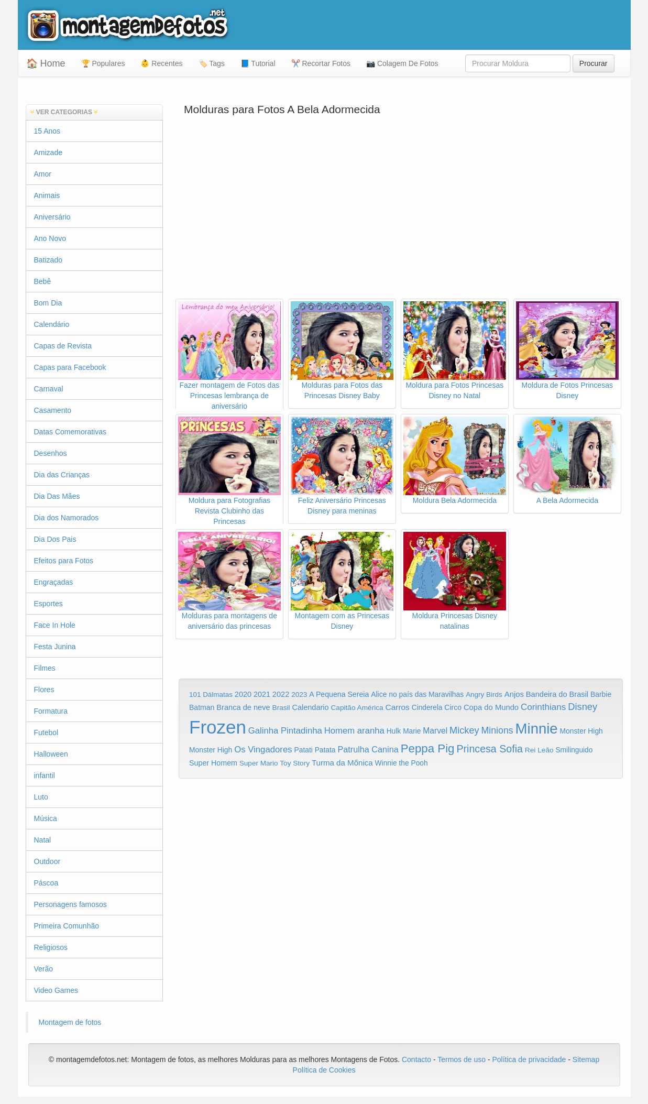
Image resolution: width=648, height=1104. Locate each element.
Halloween (51, 754)
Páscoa (46, 883)
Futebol (46, 732)
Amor (42, 174)
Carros (398, 707)
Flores (44, 689)
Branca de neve (243, 707)
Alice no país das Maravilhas (417, 694)
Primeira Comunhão (67, 926)
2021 (262, 694)
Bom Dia (48, 303)
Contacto (417, 1059)
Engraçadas (53, 582)
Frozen (217, 727)
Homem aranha (354, 731)
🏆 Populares (103, 63)
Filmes (45, 668)
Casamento (53, 410)
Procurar (593, 63)
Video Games (56, 990)
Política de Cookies (324, 1070)
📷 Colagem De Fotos (402, 63)
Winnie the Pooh (401, 763)
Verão (43, 969)
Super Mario (258, 763)
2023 (299, 694)
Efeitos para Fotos (64, 560)
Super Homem (213, 763)
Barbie (600, 694)
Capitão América (357, 708)
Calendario (310, 707)
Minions (497, 730)
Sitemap (586, 1059)
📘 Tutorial (258, 63)
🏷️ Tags (212, 63)
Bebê (42, 281)
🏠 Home (45, 63)
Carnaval (48, 389)
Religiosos (51, 947)
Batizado (48, 260)
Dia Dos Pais (55, 539)
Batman (201, 707)
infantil (44, 775)
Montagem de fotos (70, 1022)
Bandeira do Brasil (557, 694)
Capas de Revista (63, 346)
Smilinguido (573, 750)
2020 (243, 694)
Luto (41, 797)
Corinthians (543, 707)
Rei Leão (539, 750)
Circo (453, 707)
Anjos (514, 694)
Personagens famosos (70, 904)
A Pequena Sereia (339, 694)
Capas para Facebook (70, 367)
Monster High (581, 731)
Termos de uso (461, 1059)
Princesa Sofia (489, 749)
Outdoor (47, 861)
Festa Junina (55, 646)
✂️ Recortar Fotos (320, 63)
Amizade (48, 152)
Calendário (52, 324)
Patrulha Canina (367, 749)
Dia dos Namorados (66, 517)
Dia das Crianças (62, 475)
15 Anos (47, 131)
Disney (582, 706)
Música (45, 818)
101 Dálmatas (211, 694)
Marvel (435, 730)
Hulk (394, 731)
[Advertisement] (401, 214)
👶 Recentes (161, 63)
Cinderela (427, 708)
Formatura (51, 711)
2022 (280, 694)
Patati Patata (315, 750)
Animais (47, 195)
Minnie (536, 728)
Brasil (281, 708)
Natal (42, 840)
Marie (412, 731)
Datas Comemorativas (70, 432)
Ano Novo (50, 238)
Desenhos (50, 453)
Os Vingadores (263, 750)
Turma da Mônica (342, 762)
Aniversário (52, 217)
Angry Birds (484, 694)
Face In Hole (54, 625)
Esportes (48, 603)
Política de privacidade (529, 1059)
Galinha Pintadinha (285, 731)
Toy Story (295, 763)
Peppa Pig (428, 748)
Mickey (464, 730)
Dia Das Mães (57, 496)
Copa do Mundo (491, 707)
